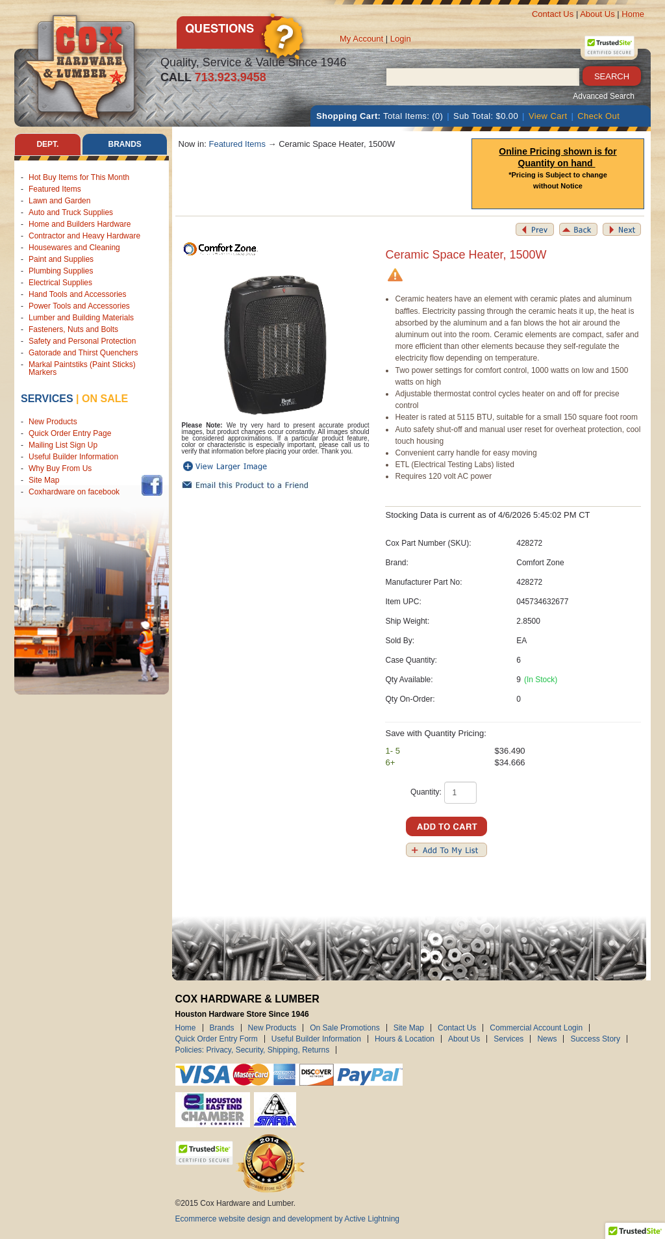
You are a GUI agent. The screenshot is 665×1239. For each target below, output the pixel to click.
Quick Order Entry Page (70, 433)
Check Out (598, 116)
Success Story (595, 1038)
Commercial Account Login (536, 1027)
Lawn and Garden (59, 200)
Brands (222, 1027)
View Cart (548, 116)
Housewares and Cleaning (74, 247)
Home (632, 14)
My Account (361, 39)
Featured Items (55, 189)
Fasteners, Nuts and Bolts (73, 329)
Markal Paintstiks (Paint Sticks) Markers (82, 368)
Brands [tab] (125, 144)
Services (47, 398)
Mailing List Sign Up (63, 445)
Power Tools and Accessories (79, 306)
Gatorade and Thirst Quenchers (83, 352)
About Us (597, 14)
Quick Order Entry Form (216, 1038)
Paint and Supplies (61, 259)
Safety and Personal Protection (82, 341)
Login (400, 39)
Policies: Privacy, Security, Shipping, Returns (252, 1049)
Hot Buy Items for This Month (79, 177)
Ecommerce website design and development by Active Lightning (287, 1218)
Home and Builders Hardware (80, 224)
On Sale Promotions (344, 1027)
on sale (105, 398)
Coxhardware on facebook (76, 491)
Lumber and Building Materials (81, 317)
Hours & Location (404, 1038)
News (547, 1038)
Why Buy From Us (60, 468)
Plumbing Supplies (61, 270)
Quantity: (426, 792)
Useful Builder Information (73, 456)
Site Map (44, 480)
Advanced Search (603, 96)
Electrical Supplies (60, 282)
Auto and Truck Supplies (71, 212)
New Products (53, 421)
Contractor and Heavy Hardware (84, 235)
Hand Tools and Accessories (78, 294)
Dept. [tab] (47, 144)
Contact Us (552, 14)
